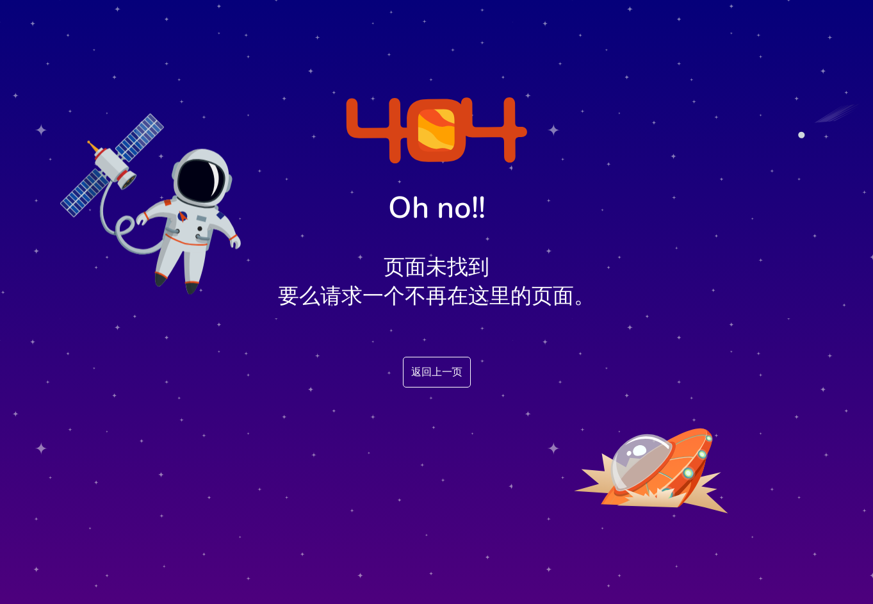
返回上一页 (436, 372)
